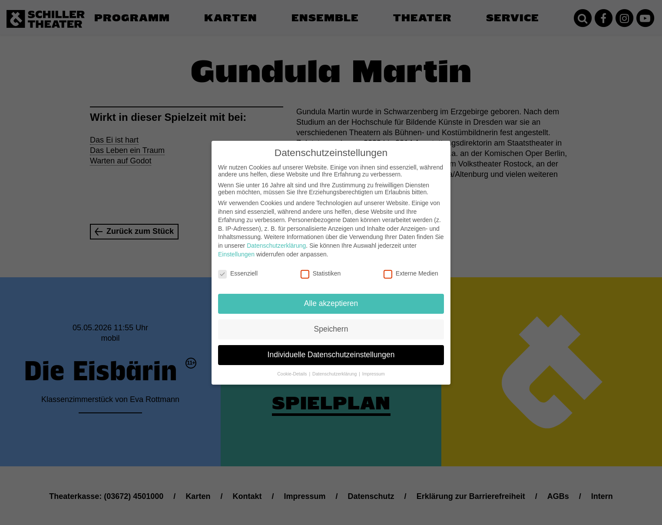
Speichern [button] (331, 324)
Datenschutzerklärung (276, 240)
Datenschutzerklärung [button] (335, 368)
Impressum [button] (373, 368)
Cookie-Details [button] (292, 368)
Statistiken (321, 268)
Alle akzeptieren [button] (331, 298)
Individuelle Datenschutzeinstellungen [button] (331, 350)
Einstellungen (236, 249)
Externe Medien (411, 268)
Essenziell (238, 268)
